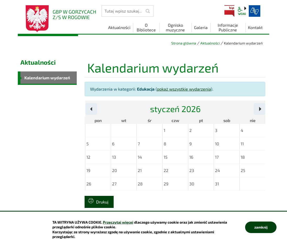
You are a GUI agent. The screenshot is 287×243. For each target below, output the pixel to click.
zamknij (261, 227)
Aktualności (210, 43)
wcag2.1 (242, 11)
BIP (229, 11)
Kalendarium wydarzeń (47, 77)
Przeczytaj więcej (118, 222)
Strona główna (183, 43)
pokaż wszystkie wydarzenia (184, 88)
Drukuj (102, 201)
